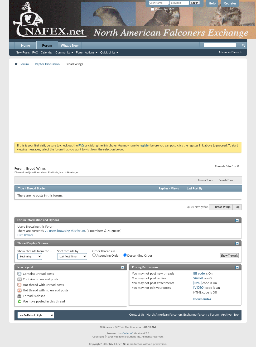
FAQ (35, 52)
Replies (163, 188)
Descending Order (137, 255)
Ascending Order (106, 255)
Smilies (198, 278)
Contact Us (136, 314)
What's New (70, 45)
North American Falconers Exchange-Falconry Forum (183, 314)
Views (175, 188)
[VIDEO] (199, 288)
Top (237, 207)
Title (21, 188)
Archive (226, 314)
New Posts (23, 52)
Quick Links (107, 52)
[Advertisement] (128, 104)
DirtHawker (25, 235)
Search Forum (227, 180)
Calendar (47, 52)
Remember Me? (162, 9)
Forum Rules (202, 299)
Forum (47, 45)
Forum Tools (205, 180)
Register (230, 3)
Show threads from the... (34, 251)
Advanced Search (230, 52)
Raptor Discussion (47, 64)
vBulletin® (127, 333)
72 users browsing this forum (65, 231)
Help (212, 3)
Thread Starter (36, 188)
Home (25, 45)
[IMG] (197, 283)
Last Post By (194, 188)
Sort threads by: (68, 251)
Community (62, 52)
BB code (199, 273)
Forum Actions (85, 52)
